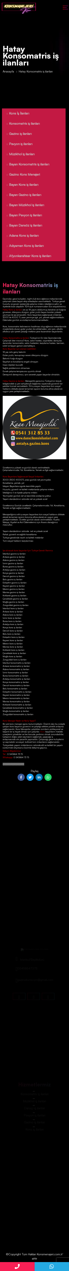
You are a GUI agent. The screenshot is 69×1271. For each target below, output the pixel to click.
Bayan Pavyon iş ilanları (21, 215)
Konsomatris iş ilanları (20, 123)
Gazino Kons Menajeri (20, 174)
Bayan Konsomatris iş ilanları (25, 164)
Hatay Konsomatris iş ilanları (16, 338)
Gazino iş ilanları (16, 134)
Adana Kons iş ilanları (19, 235)
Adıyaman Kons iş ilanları (22, 246)
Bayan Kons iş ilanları (19, 184)
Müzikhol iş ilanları (17, 154)
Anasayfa (8, 72)
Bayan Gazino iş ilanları (21, 195)
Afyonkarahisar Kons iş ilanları (26, 256)
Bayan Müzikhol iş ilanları (22, 205)
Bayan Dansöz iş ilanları (21, 225)
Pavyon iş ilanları (16, 144)
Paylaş (35, 771)
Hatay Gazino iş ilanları (13, 381)
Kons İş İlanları (15, 113)
